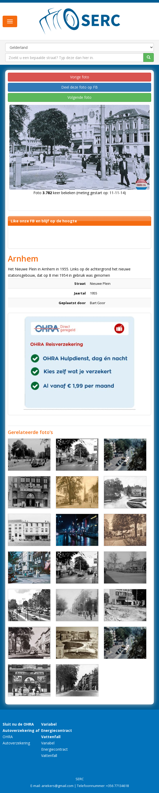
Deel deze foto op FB (79, 87)
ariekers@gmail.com (57, 785)
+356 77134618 (117, 785)
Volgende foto (79, 97)
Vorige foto (79, 76)
